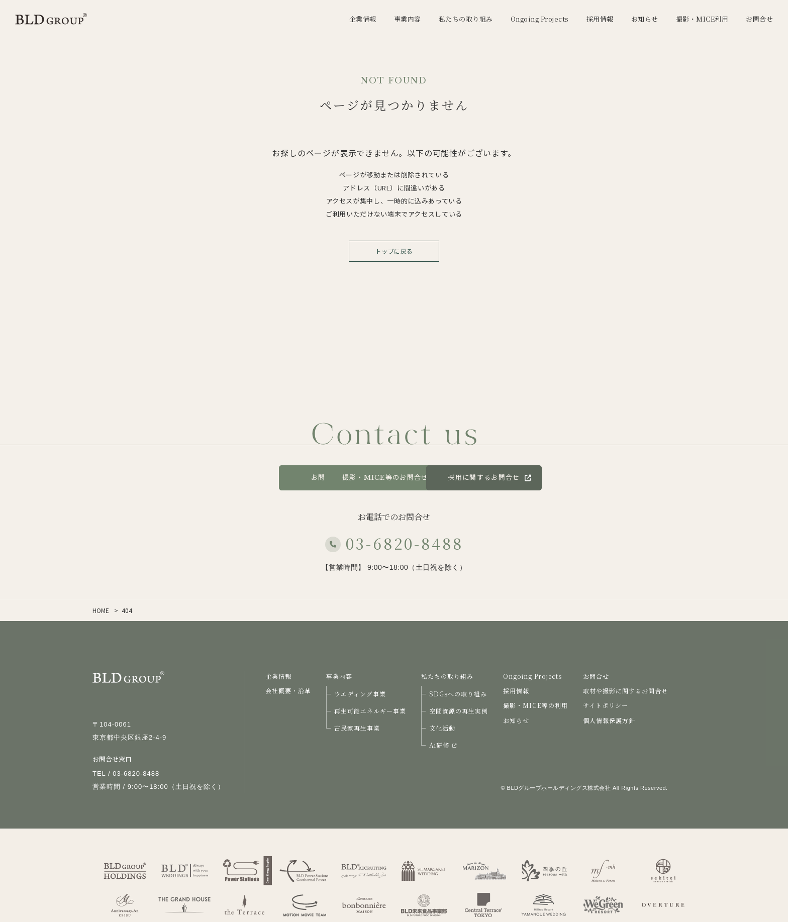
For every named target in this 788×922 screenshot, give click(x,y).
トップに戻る (394, 251)
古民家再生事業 (357, 728)
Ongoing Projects (532, 676)
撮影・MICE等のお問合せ (394, 477)
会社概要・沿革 (288, 690)
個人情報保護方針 (609, 720)
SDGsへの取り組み (458, 693)
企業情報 (278, 676)
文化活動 (442, 728)
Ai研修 (442, 745)
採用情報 (516, 690)
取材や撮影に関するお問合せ (625, 690)
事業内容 (339, 676)
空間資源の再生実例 (458, 710)
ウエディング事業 (360, 693)
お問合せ (238, 477)
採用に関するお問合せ (564, 477)
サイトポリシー (605, 705)
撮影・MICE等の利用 (535, 705)
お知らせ (516, 720)
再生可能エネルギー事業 (370, 710)
